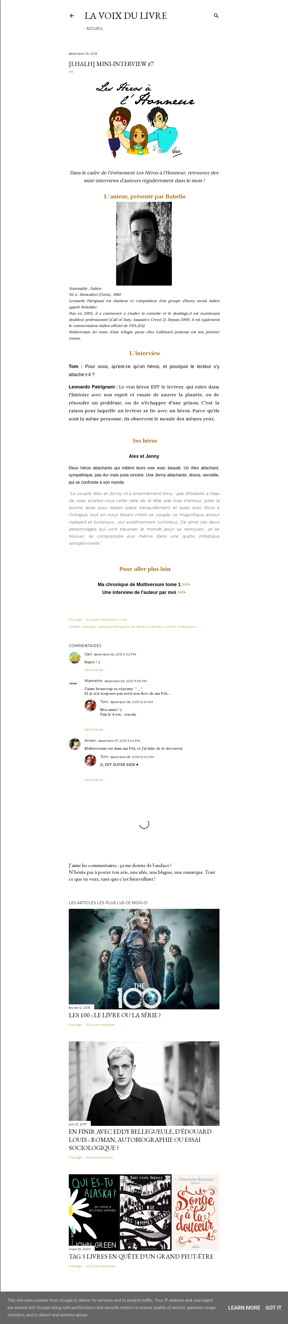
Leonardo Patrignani (113, 626)
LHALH (170, 626)
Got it (274, 1308)
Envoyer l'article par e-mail (106, 619)
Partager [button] (75, 619)
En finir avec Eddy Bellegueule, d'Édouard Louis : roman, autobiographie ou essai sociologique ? (140, 1139)
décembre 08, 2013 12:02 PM (132, 757)
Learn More (244, 1308)
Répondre (94, 670)
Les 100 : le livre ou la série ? (115, 1015)
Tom (104, 701)
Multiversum (187, 626)
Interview (89, 626)
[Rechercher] (216, 14)
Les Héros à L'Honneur (147, 626)
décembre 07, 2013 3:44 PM (119, 741)
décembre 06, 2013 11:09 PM (126, 681)
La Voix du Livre (125, 15)
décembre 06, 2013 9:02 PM (115, 654)
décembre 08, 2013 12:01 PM (131, 702)
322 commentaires (100, 1025)
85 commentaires (99, 1157)
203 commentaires (100, 1266)
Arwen (90, 740)
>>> (186, 584)
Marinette (93, 680)
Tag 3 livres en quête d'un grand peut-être (141, 1256)
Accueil (94, 28)
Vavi (88, 654)
